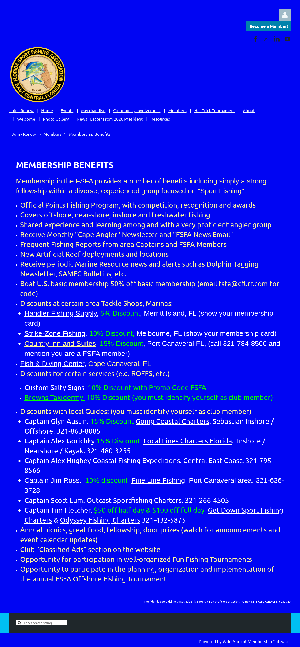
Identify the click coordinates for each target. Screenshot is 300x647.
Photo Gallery (56, 118)
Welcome (26, 118)
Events (67, 110)
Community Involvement (136, 110)
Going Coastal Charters (172, 421)
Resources (160, 118)
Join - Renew (21, 110)
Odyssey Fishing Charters (100, 520)
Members (177, 110)
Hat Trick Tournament (214, 110)
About (249, 110)
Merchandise (93, 110)
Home (47, 110)
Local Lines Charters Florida (187, 441)
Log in (285, 15)
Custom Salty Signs (54, 387)
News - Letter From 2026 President (110, 118)
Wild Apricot (235, 641)
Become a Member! (268, 26)
